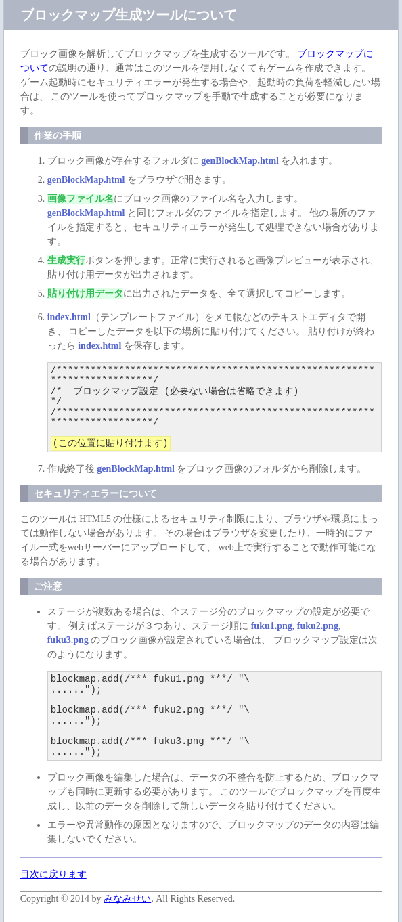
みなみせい (127, 899)
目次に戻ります (53, 874)
